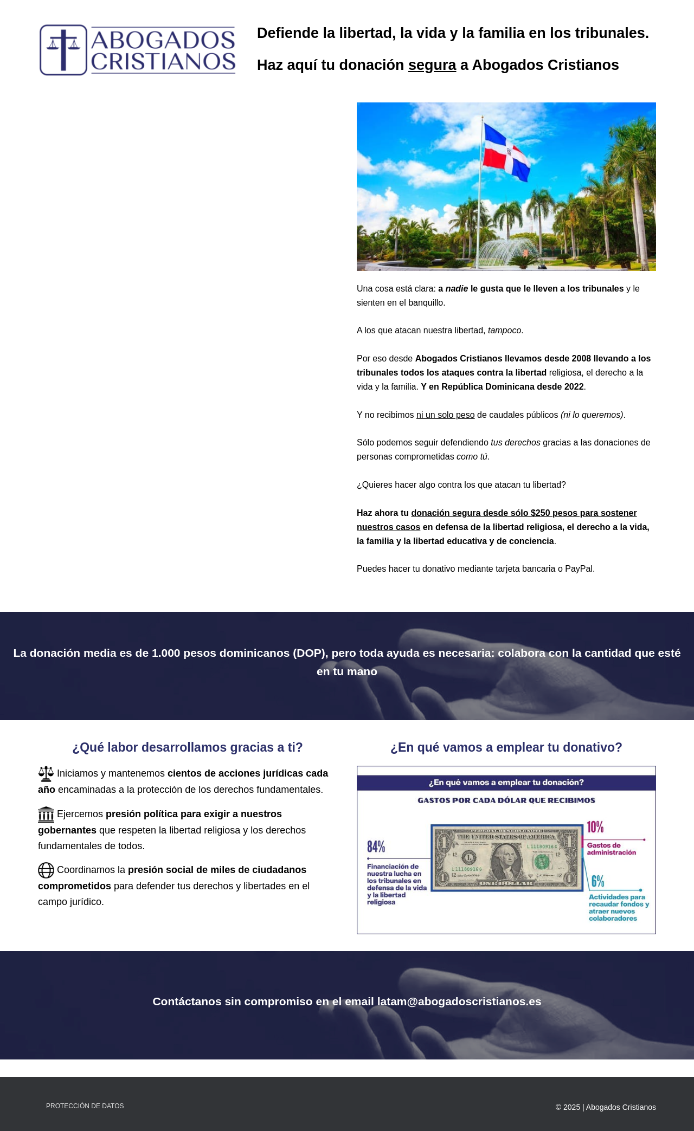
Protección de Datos (85, 1106)
